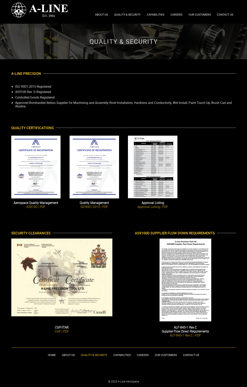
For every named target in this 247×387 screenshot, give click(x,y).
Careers (176, 14)
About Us (101, 14)
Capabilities (155, 14)
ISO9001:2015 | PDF (94, 207)
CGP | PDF (62, 331)
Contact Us (225, 14)
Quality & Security (127, 14)
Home (52, 355)
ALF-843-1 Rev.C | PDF (185, 335)
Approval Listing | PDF (152, 207)
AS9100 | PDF (35, 207)
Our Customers (200, 14)
